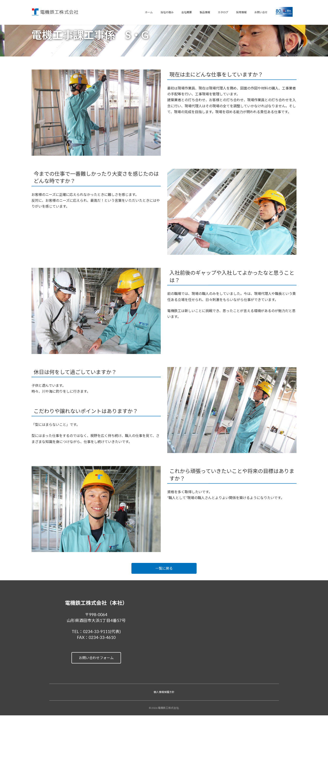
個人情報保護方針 (164, 692)
